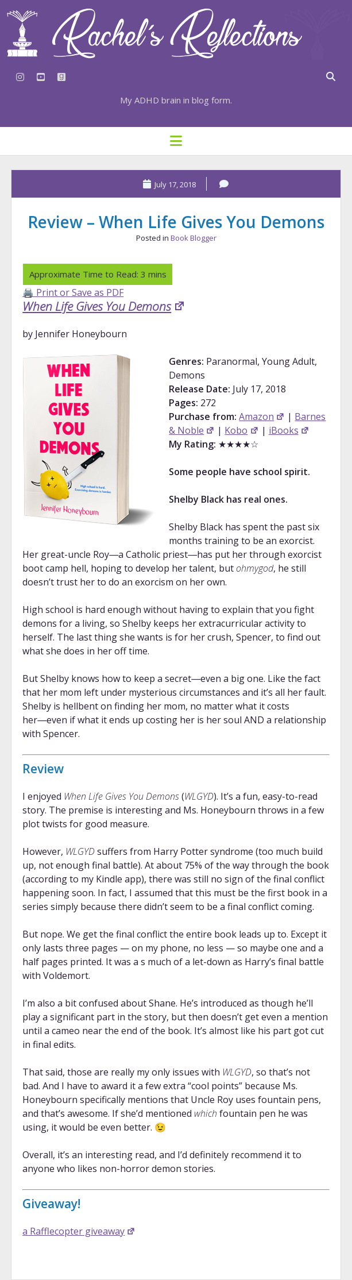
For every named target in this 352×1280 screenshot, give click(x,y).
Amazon (262, 416)
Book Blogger (193, 238)
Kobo (241, 430)
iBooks (289, 430)
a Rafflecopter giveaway (79, 1231)
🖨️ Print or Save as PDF (72, 292)
